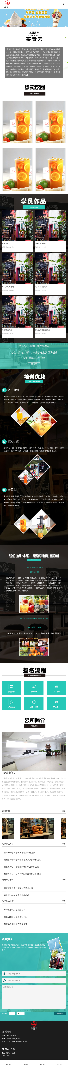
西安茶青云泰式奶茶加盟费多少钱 (18, 888)
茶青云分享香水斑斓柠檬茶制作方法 (19, 853)
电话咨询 (59, 1063)
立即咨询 (34, 364)
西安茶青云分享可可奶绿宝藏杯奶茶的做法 (22, 874)
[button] (31, 25)
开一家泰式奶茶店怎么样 (14, 910)
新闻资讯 (42, 1063)
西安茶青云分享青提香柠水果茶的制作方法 (22, 860)
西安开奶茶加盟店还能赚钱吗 (16, 895)
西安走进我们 (8, 772)
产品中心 (25, 1063)
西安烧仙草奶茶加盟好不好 (15, 917)
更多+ (64, 811)
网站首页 (8, 1063)
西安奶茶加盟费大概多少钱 (15, 924)
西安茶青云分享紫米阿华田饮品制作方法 (21, 867)
